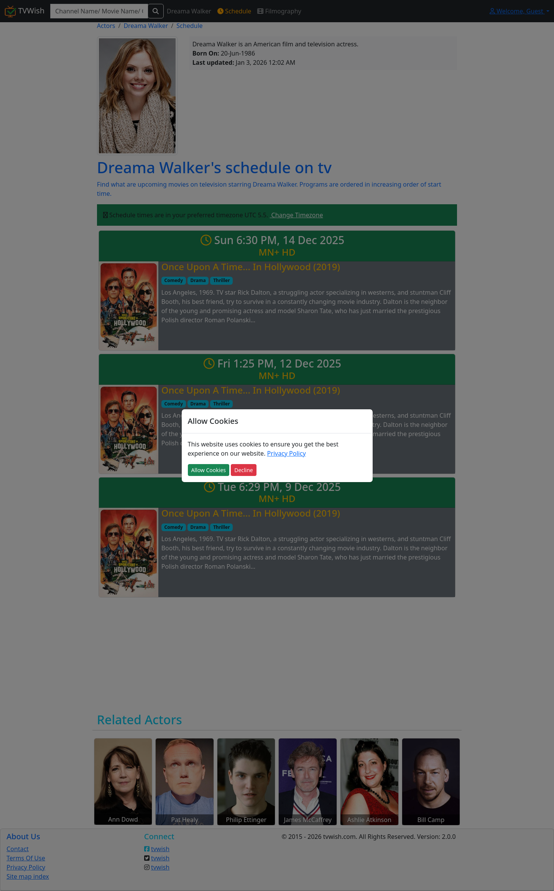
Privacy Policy (286, 453)
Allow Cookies (208, 470)
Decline (243, 470)
